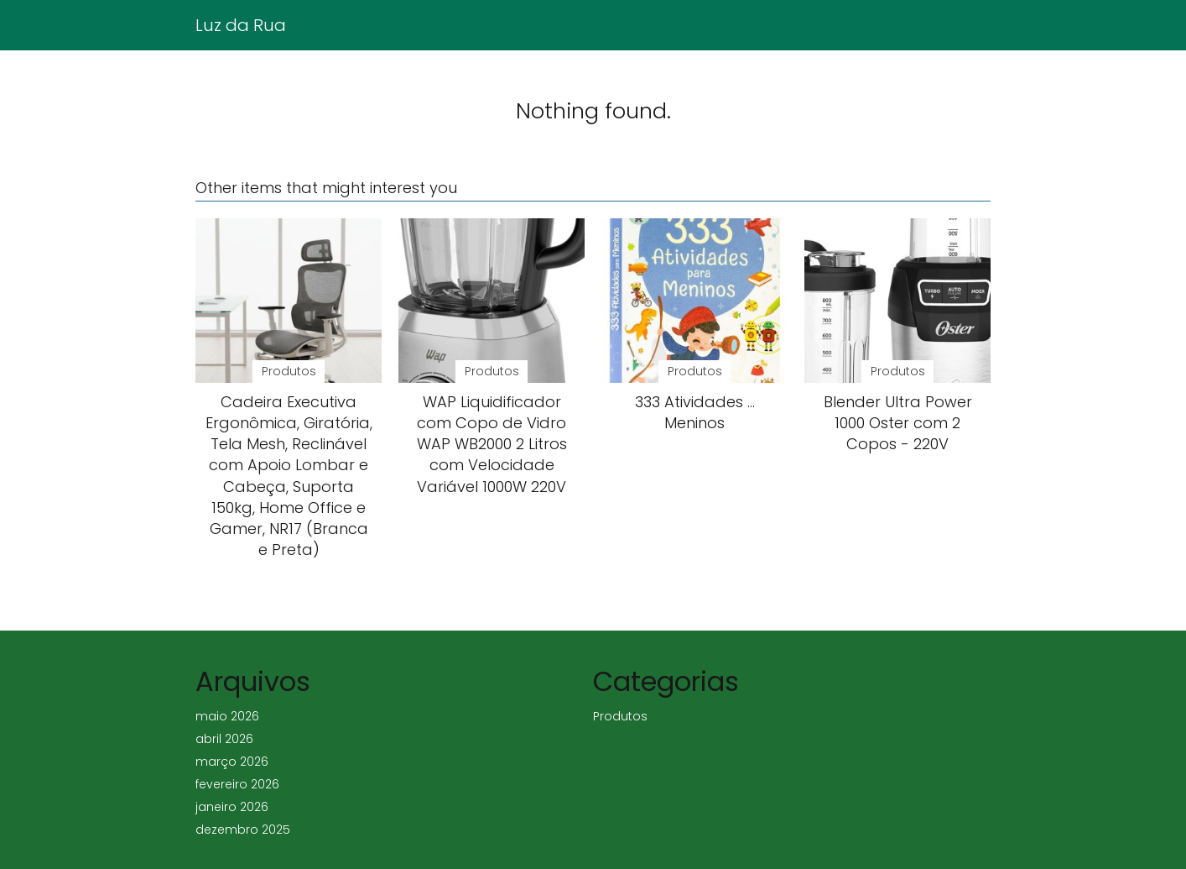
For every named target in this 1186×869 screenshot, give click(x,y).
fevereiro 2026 (237, 784)
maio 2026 (227, 716)
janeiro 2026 (231, 806)
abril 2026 (224, 738)
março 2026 (231, 761)
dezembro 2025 (242, 829)
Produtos (620, 716)
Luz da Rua (240, 25)
